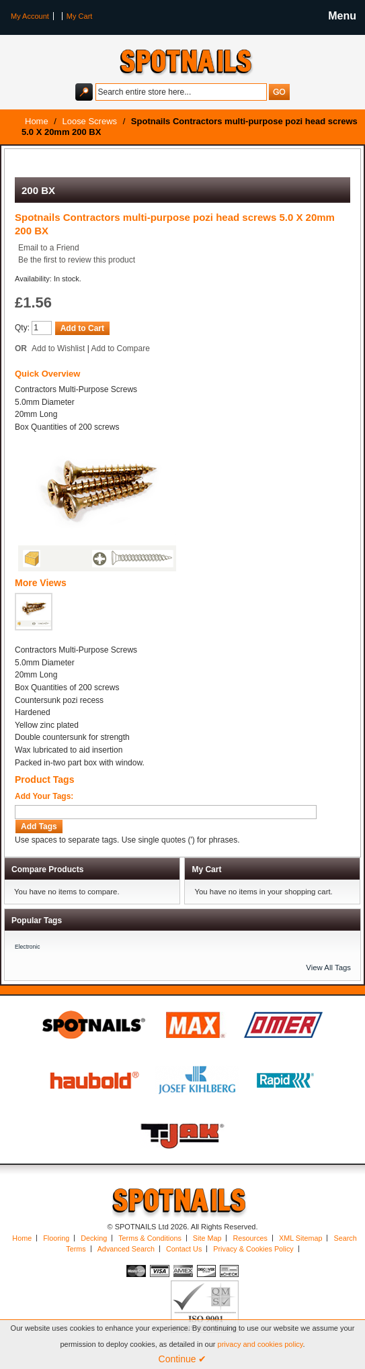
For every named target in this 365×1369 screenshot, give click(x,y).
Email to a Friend (48, 247)
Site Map (207, 1238)
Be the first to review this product (76, 260)
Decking (94, 1238)
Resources (250, 1238)
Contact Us (184, 1249)
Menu (342, 15)
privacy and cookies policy (260, 1344)
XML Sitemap (300, 1238)
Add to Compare (120, 348)
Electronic (27, 946)
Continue (183, 1359)
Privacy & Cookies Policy (253, 1249)
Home (22, 1238)
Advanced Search (126, 1249)
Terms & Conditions (149, 1238)
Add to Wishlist (58, 348)
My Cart (80, 16)
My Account (30, 16)
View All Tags (328, 967)
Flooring (56, 1238)
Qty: (22, 327)
